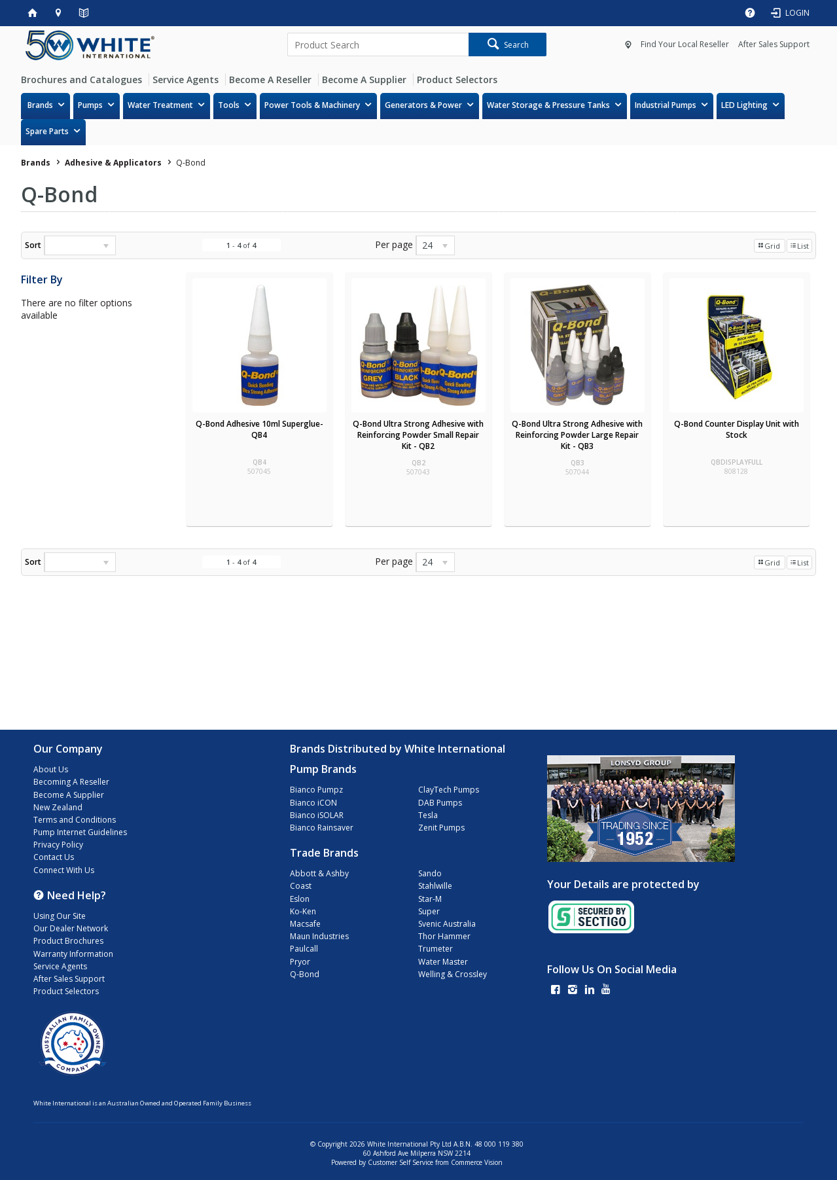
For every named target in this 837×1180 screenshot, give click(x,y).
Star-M (430, 898)
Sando (430, 873)
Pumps (90, 105)
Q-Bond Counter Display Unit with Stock (736, 429)
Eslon (300, 898)
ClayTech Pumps (448, 789)
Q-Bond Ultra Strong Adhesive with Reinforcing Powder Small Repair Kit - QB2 (418, 435)
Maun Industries (319, 936)
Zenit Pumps (441, 827)
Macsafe (305, 923)
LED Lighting (744, 105)
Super (429, 911)
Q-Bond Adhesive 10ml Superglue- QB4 (259, 429)
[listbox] (80, 245)
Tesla (428, 815)
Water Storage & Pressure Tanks (548, 105)
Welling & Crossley (452, 974)
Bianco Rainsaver (321, 827)
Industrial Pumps (665, 105)
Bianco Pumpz (316, 789)
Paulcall (304, 948)
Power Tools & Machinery (312, 105)
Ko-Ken (303, 911)
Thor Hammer (444, 936)
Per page (394, 244)
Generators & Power (423, 105)
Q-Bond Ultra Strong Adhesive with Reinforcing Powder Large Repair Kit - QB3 (577, 435)
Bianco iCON (313, 802)
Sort (33, 245)
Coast (301, 885)
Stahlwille (435, 885)
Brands (40, 105)
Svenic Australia (447, 923)
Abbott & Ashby (319, 873)
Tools (229, 105)
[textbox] (378, 44)
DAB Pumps (440, 802)
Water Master (443, 961)
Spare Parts (47, 131)
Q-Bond (304, 974)
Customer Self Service (400, 1162)
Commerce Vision (477, 1162)
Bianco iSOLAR (317, 815)
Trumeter (435, 948)
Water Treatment (160, 105)
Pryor (300, 961)
